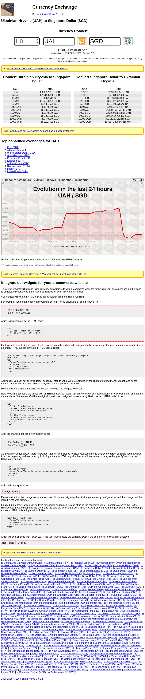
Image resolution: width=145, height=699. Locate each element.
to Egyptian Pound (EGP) (14, 606)
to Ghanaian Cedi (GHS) (67, 611)
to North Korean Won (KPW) (100, 624)
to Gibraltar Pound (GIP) (95, 611)
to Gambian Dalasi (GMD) (123, 611)
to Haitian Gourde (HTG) (49, 616)
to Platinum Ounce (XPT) (34, 683)
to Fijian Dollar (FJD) (31, 608)
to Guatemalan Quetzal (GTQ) (42, 614)
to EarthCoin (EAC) (132, 603)
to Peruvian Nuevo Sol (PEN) (114, 646)
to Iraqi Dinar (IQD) (75, 619)
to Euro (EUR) (133, 606)
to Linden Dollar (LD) (28, 630)
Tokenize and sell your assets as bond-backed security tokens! (41, 131)
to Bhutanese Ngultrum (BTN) (118, 590)
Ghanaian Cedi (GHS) (18, 155)
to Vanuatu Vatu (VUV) (124, 675)
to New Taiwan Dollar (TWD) (64, 667)
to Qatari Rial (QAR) (43, 651)
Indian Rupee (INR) (17, 171)
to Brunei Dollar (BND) (121, 587)
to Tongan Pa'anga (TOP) (113, 664)
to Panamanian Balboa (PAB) (81, 646)
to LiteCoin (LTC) (131, 630)
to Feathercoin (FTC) (91, 608)
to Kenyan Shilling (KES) (120, 622)
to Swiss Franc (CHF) (39, 595)
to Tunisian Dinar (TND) (85, 664)
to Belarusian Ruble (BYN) (64, 592)
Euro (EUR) (13, 147)
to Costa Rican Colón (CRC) (92, 598)
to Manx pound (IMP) (27, 619)
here (76, 265)
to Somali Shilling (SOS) (117, 656)
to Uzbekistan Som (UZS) (74, 670)
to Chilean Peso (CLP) (106, 595)
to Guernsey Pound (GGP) (38, 611)
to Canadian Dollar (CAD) (117, 592)
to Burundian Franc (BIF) (65, 587)
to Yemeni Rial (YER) (79, 683)
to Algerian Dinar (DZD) (107, 603)
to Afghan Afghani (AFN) (56, 579)
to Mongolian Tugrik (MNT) (42, 635)
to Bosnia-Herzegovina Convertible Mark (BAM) (54, 584)
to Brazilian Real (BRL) (41, 590)
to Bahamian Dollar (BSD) (68, 590)
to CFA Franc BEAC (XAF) (38, 678)
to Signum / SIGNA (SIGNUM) (105, 686)
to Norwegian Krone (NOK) (68, 643)
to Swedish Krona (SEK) (22, 656)
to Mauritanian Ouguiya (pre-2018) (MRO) (111, 635)
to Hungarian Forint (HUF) (78, 616)
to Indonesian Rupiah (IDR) (108, 616)
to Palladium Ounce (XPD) (101, 680)
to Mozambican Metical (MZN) (56, 640)
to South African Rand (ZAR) (107, 683)
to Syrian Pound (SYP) (87, 662)
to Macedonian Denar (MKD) (125, 632)
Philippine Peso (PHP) (19, 158)
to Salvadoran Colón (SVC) (58, 662)
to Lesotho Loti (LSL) (109, 630)
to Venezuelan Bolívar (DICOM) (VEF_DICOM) (82, 672)
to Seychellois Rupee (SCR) (102, 654)
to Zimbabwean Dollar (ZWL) (34, 686)
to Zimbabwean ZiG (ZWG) (62, 688)
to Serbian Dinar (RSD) (95, 651)
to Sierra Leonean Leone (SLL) (86, 656)
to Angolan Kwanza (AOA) (42, 582)
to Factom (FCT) (10, 608)
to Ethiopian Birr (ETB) (91, 606)
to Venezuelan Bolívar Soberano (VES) (38, 675)
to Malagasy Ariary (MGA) (94, 632)
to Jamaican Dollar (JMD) (37, 622)
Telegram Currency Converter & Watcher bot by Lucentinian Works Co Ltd (47, 274)
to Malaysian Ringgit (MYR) (24, 640)
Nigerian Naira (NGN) (18, 166)
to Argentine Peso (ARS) (70, 582)
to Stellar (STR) (34, 662)
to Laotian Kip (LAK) (114, 627)
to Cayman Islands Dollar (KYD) (53, 627)
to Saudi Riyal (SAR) (38, 654)
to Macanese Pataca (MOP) (72, 635)
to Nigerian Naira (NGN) (116, 640)
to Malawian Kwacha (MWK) (108, 638)
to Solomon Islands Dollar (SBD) (68, 654)
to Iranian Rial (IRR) (97, 619)
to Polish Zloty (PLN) (98, 648)
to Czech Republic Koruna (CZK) (87, 600)
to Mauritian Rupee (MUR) (46, 638)
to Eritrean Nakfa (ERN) (64, 606)
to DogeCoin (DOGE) (53, 603)
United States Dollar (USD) (21, 153)
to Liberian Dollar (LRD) (83, 630)
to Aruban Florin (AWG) (126, 582)
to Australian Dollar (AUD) (98, 582)
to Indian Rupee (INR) (52, 619)
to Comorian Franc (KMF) (69, 624)
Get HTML (137, 180)
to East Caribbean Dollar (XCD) (120, 678)
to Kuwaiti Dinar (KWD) (22, 627)
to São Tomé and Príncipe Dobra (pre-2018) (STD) (93, 659)
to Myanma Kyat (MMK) (13, 635)
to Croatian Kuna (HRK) (22, 616)
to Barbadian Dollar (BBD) (94, 584)
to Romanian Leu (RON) (68, 651)
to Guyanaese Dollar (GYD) (74, 614)
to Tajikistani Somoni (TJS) (23, 664)
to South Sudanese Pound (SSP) (47, 659)
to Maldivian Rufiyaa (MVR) (76, 638)
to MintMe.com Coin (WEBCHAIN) (70, 686)
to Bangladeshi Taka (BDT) (124, 584)
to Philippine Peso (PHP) (43, 648)
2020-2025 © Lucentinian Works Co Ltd (22, 695)
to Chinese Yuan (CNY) (33, 598)
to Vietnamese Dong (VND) (75, 675)
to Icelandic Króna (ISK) (123, 619)
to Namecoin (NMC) (41, 643)
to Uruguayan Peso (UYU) (45, 670)
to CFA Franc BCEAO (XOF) (70, 680)
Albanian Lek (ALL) (17, 150)
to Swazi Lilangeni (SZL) (113, 662)
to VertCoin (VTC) (101, 675)
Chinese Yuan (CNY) (18, 163)
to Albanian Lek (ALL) (82, 579)
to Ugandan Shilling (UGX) (125, 667)
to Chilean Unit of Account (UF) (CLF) (72, 595)
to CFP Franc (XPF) (127, 680)
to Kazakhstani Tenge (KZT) (87, 627)
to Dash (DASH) (115, 600)
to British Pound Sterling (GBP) (120, 608)
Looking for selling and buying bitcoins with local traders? (38, 68)
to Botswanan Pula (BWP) (34, 592)
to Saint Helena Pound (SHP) (52, 656)
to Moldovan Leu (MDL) (66, 632)
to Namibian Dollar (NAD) (87, 640)
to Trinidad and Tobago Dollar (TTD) (28, 667)
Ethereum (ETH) (15, 161)
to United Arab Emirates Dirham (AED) (21, 579)
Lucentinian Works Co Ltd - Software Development (35, 569)
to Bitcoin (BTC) (92, 590)
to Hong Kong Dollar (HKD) (105, 614)
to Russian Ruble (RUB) (122, 651)
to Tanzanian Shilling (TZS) (95, 667)
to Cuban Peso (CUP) (21, 600)
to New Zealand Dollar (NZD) (24, 646)
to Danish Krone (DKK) (28, 603)
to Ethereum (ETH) (115, 606)
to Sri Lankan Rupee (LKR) (55, 630)
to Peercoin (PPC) (120, 648)
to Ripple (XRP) (57, 683)
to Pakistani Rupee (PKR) (71, 648)
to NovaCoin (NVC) (124, 643)
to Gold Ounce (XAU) (91, 678)
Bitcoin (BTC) (14, 169)
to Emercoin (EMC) (40, 606)
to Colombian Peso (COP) (61, 598)
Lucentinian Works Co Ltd (49, 14)
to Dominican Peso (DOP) (80, 603)
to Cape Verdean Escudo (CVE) (51, 600)
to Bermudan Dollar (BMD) (94, 587)
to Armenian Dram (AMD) (109, 579)
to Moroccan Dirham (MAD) (37, 632)
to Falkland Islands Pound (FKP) (61, 608)
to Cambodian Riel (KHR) (40, 624)
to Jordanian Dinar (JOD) (66, 622)
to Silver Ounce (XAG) (66, 678)
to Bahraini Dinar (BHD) (37, 587)
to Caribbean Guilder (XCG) (31, 688)
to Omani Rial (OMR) (53, 646)
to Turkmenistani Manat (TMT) (55, 664)
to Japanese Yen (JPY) (93, 622)
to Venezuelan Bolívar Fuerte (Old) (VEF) (111, 670)
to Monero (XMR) (44, 680)
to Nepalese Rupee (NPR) (98, 643)
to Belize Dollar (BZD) (90, 592)
